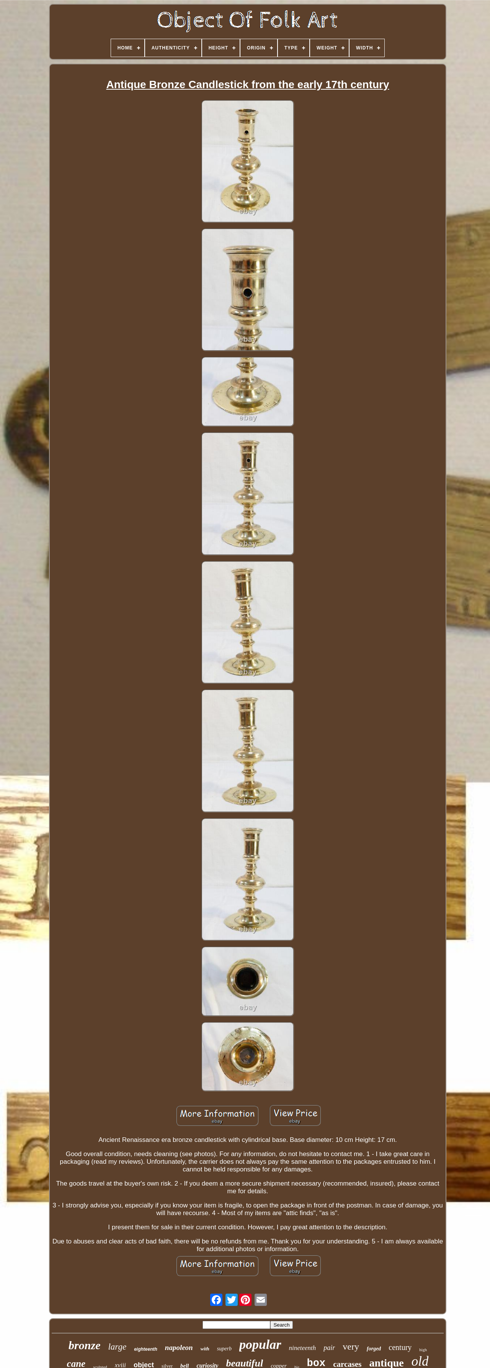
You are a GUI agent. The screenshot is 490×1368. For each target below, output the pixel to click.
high (423, 1349)
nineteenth (302, 1348)
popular (260, 1344)
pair (329, 1348)
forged (374, 1349)
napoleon (179, 1347)
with (205, 1349)
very (351, 1347)
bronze (84, 1345)
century (400, 1347)
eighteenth (145, 1349)
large (117, 1347)
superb (224, 1349)
